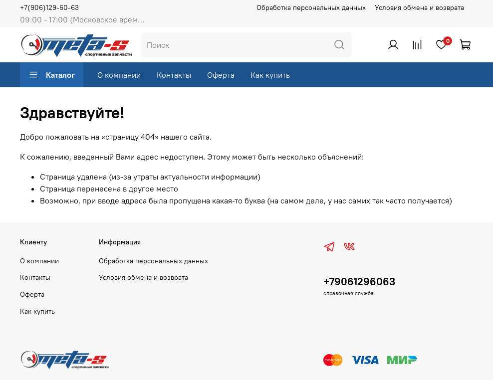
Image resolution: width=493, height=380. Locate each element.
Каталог (51, 75)
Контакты (174, 75)
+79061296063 (359, 281)
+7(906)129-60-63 (49, 7)
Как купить (270, 75)
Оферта (221, 75)
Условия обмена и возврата (419, 7)
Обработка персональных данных (311, 7)
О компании (119, 75)
